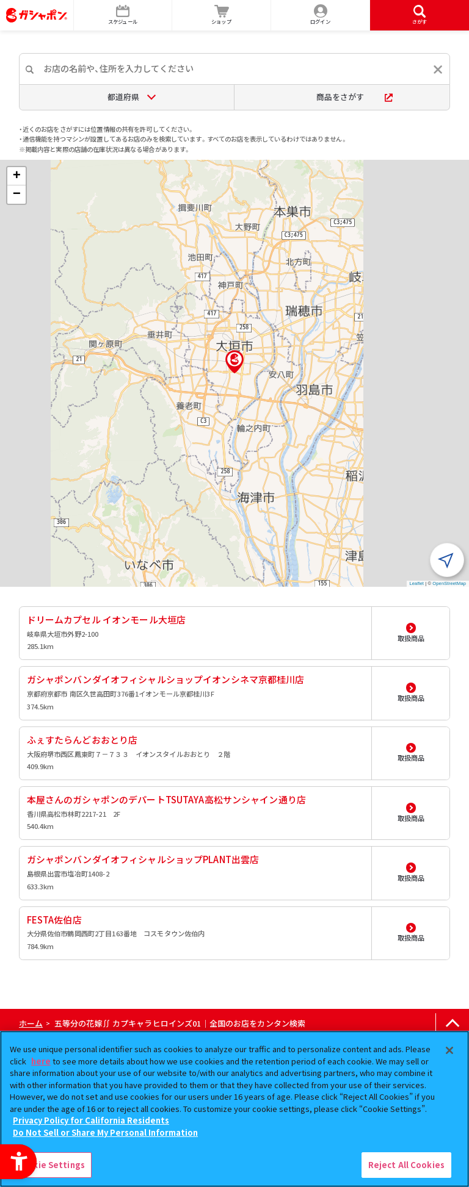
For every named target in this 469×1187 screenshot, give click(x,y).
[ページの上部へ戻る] (452, 1023)
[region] (234, 1109)
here (41, 1061)
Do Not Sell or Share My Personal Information (105, 1132)
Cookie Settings (50, 1165)
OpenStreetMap (449, 583)
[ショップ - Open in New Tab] (221, 15)
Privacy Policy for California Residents (91, 1120)
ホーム (31, 1023)
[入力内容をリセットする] (437, 69)
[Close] (449, 1050)
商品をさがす (354, 96)
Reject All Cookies (406, 1165)
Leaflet (417, 583)
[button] (234, 361)
